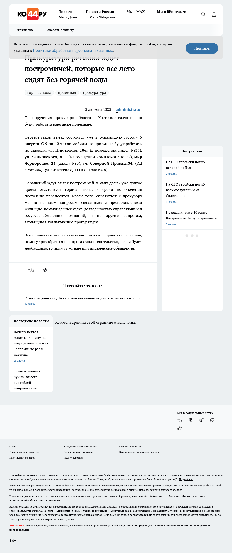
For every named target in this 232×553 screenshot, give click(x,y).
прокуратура (94, 92)
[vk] (31, 270)
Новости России (100, 11)
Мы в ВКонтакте (171, 11)
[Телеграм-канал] (201, 420)
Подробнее (186, 479)
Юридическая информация (80, 446)
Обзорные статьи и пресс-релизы (138, 452)
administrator (129, 109)
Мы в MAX (136, 11)
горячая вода (39, 92)
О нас (12, 446)
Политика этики (73, 457)
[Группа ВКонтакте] (179, 420)
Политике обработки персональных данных (73, 50)
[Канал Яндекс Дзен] (212, 420)
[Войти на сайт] (214, 14)
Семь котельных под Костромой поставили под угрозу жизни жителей (83, 301)
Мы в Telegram (102, 17)
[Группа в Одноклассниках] (190, 420)
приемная (67, 92)
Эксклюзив (24, 30)
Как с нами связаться (22, 457)
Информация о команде (24, 452)
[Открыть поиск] (203, 14)
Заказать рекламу (60, 30)
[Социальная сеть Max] (179, 428)
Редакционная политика (78, 452)
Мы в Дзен (68, 17)
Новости (66, 11)
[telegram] (46, 270)
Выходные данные (129, 446)
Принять (202, 48)
